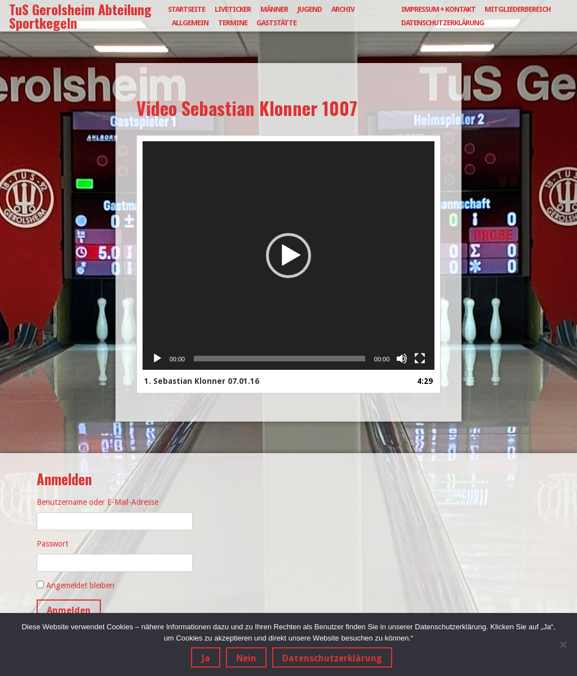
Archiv (342, 9)
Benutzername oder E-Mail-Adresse (97, 502)
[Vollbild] (419, 358)
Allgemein (190, 23)
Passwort (52, 543)
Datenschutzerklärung (442, 23)
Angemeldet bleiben (80, 585)
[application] (289, 255)
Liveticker (233, 9)
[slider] (279, 358)
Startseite (186, 9)
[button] (288, 255)
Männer (274, 9)
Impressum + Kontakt (438, 9)
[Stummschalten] (401, 358)
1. (201, 381)
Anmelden (69, 610)
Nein (246, 658)
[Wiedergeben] (157, 358)
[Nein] (563, 644)
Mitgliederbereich (518, 9)
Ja (205, 658)
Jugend (310, 9)
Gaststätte (276, 23)
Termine (232, 23)
